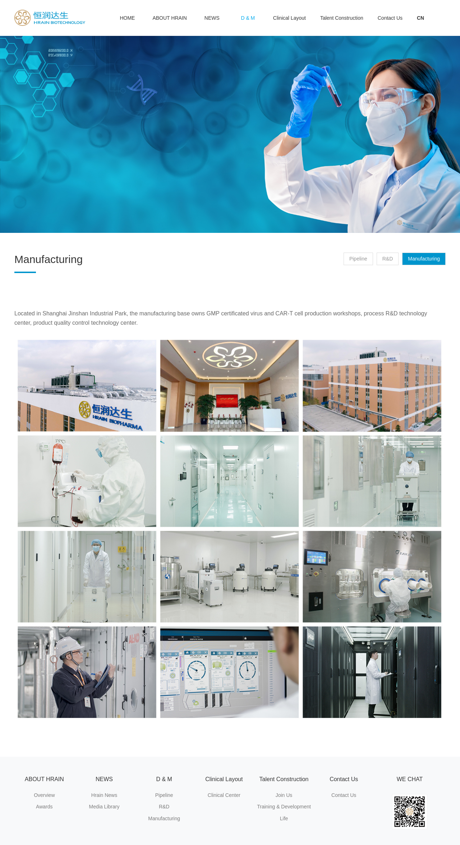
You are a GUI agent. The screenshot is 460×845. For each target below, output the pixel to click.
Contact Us (390, 18)
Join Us (284, 795)
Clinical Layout (289, 18)
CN (420, 18)
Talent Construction (341, 18)
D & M (248, 18)
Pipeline (358, 259)
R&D (387, 259)
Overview (44, 795)
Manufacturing (424, 259)
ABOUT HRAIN (169, 18)
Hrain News (104, 795)
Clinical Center (224, 795)
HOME (127, 18)
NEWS (212, 18)
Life (284, 818)
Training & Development (284, 806)
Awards (44, 806)
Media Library (104, 806)
